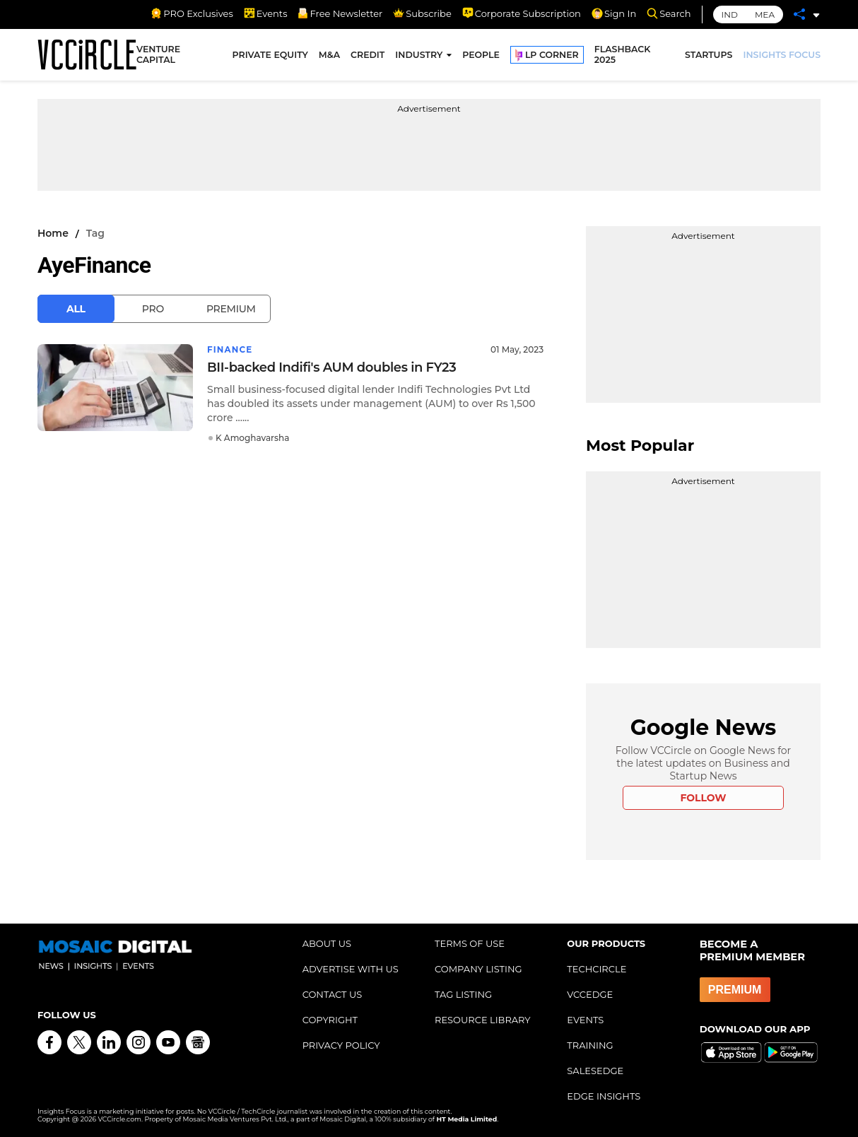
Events (266, 13)
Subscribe (422, 13)
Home (53, 233)
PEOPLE (481, 54)
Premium (231, 308)
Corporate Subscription (521, 13)
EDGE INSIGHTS (603, 1096)
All (76, 308)
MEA (765, 14)
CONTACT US (332, 994)
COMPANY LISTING (478, 968)
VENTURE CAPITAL (158, 55)
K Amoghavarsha (252, 437)
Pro (153, 308)
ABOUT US (326, 943)
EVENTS (585, 1019)
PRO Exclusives (192, 13)
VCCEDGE (590, 994)
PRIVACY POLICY (341, 1045)
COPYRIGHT (330, 1019)
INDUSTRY (418, 54)
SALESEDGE (595, 1070)
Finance (230, 349)
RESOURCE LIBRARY (483, 1019)
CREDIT (367, 54)
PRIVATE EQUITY (270, 54)
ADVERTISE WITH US (350, 968)
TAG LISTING (463, 994)
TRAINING (590, 1045)
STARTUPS (708, 54)
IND (730, 14)
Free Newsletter (340, 13)
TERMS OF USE (470, 943)
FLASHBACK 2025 (622, 55)
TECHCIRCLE (596, 968)
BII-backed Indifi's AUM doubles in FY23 (331, 367)
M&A (329, 54)
